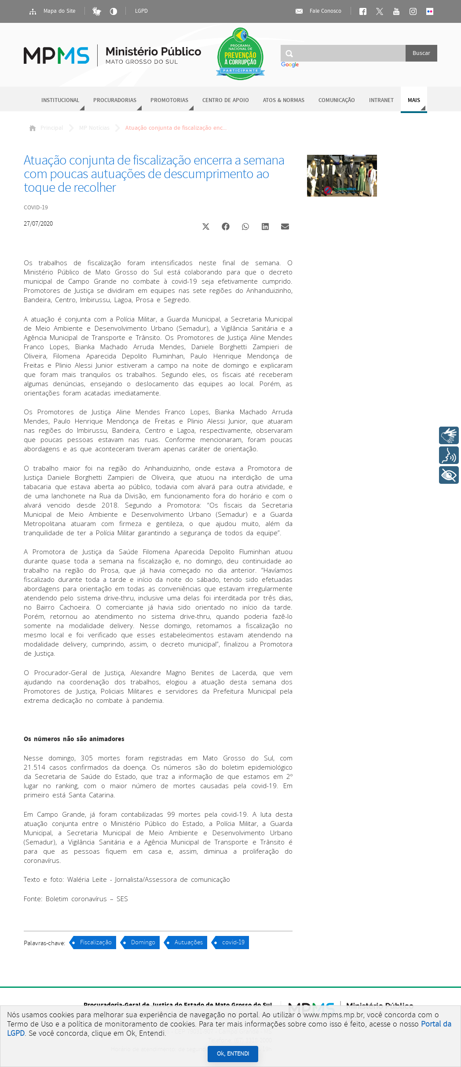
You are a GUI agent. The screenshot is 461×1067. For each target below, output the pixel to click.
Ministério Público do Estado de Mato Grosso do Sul (112, 50)
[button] (205, 227)
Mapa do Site (52, 11)
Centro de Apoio (225, 100)
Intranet (381, 100)
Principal (46, 128)
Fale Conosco (318, 11)
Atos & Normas (283, 100)
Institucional (60, 100)
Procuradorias (114, 100)
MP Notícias (94, 128)
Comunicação (336, 100)
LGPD (141, 11)
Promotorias (169, 100)
